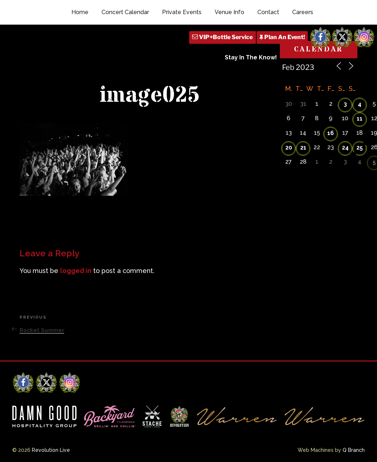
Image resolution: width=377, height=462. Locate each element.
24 (345, 147)
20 (288, 147)
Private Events (182, 12)
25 (359, 147)
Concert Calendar (125, 12)
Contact (268, 12)
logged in (75, 270)
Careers (302, 12)
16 (330, 133)
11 (359, 118)
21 (303, 147)
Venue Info (229, 12)
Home (79, 12)
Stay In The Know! (251, 57)
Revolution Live (51, 450)
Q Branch (354, 450)
